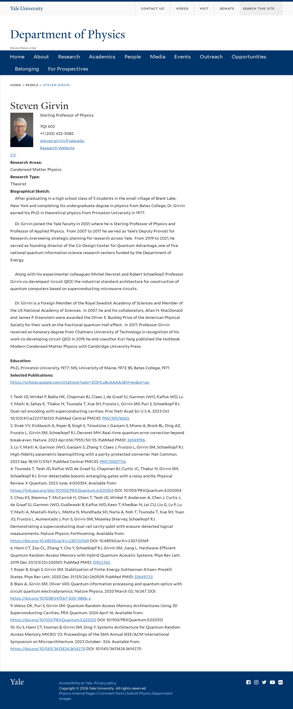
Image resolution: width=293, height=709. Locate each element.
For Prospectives (68, 69)
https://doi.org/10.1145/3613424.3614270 (47, 648)
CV (13, 155)
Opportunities (249, 57)
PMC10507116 (113, 461)
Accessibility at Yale (75, 683)
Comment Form (111, 693)
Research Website (57, 148)
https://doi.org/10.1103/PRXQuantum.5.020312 (53, 620)
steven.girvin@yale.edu (62, 141)
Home (17, 57)
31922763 (101, 562)
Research (69, 57)
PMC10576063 (115, 418)
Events (182, 57)
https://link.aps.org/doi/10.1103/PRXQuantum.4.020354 (62, 490)
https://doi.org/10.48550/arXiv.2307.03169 (49, 541)
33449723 (143, 577)
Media (157, 57)
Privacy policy (105, 683)
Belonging (27, 69)
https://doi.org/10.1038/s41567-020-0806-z (50, 598)
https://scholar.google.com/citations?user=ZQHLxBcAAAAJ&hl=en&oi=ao (80, 382)
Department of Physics (69, 34)
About (41, 57)
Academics (102, 57)
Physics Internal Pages (77, 693)
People (133, 57)
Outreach (211, 57)
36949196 (136, 440)
